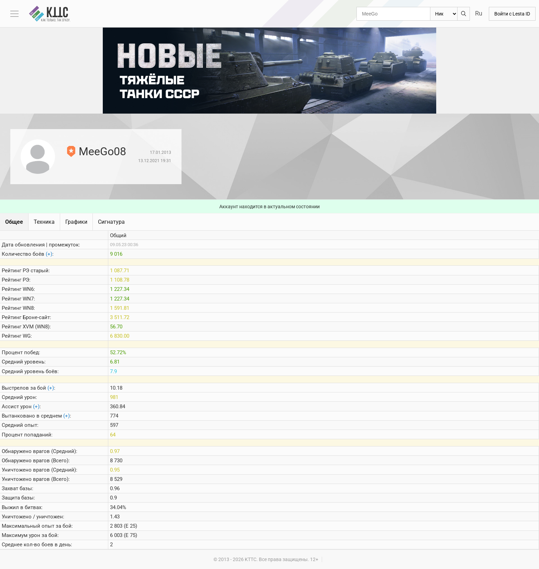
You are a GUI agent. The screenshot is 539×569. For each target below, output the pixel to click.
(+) (49, 254)
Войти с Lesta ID (512, 14)
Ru (478, 13)
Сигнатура (111, 222)
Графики (76, 222)
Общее (14, 222)
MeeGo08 (102, 151)
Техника (44, 222)
